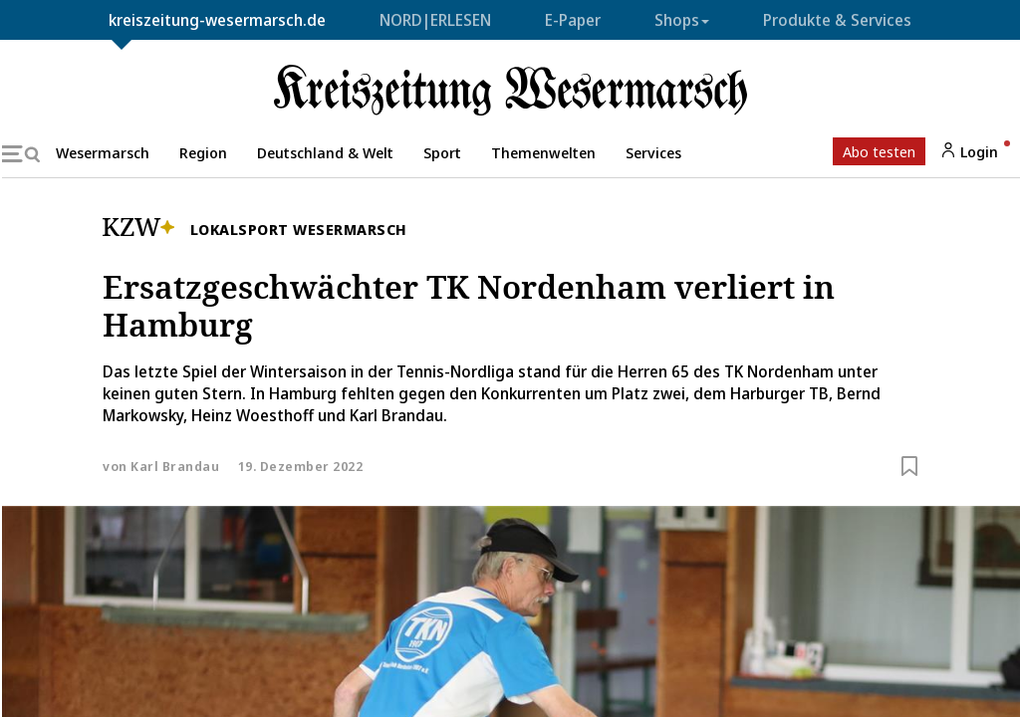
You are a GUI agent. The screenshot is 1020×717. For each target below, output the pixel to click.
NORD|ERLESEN (435, 20)
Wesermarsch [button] (102, 152)
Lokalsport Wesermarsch (298, 229)
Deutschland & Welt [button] (325, 152)
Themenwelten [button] (543, 152)
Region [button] (203, 152)
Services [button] (653, 152)
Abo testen (879, 151)
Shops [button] (681, 20)
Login (969, 151)
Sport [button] (442, 152)
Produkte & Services (837, 20)
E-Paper (573, 20)
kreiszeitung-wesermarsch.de (217, 20)
